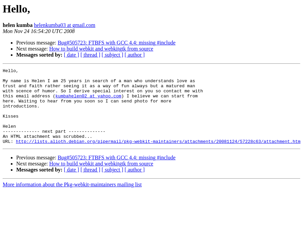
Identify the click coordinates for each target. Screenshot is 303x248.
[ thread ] (90, 55)
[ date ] (71, 55)
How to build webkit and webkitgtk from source (101, 49)
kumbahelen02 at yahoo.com (88, 102)
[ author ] (135, 55)
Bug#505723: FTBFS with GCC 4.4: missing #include (117, 42)
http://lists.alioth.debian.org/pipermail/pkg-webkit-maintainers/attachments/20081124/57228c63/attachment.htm (158, 156)
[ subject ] (112, 55)
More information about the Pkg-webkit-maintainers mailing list (72, 200)
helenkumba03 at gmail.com (64, 25)
